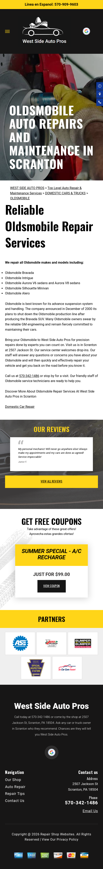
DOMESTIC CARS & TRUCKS (65, 193)
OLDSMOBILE (20, 198)
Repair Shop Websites (57, 834)
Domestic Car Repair (20, 407)
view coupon (51, 585)
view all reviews (51, 481)
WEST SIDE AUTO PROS (27, 188)
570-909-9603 (66, 4)
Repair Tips (15, 793)
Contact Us (14, 801)
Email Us (90, 811)
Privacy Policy (67, 839)
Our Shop (13, 780)
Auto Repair (15, 787)
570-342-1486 (29, 376)
